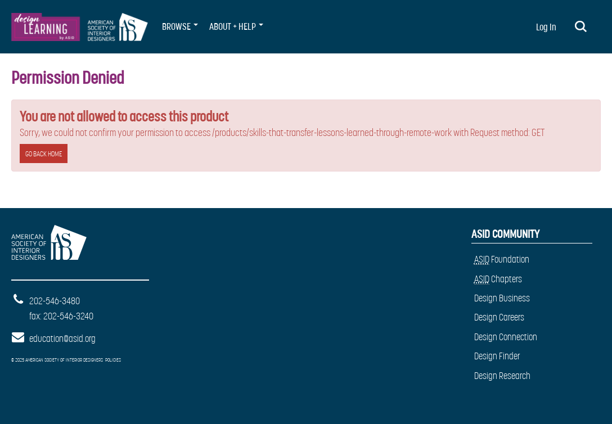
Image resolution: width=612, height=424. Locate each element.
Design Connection (505, 337)
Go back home (43, 153)
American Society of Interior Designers (47, 237)
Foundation (501, 259)
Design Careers (499, 317)
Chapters (498, 279)
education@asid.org (62, 338)
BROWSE (180, 26)
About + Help (236, 26)
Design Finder (497, 356)
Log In (546, 27)
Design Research (502, 376)
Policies (113, 360)
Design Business (502, 298)
